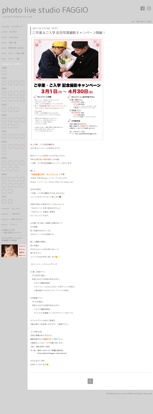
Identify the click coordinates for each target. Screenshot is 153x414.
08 (16, 93)
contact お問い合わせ (11, 219)
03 (4, 72)
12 (4, 83)
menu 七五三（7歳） (11, 58)
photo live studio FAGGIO (45, 10)
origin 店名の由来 (10, 37)
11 (10, 83)
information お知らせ (11, 64)
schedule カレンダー (11, 208)
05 (4, 99)
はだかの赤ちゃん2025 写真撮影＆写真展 (13, 239)
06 (4, 168)
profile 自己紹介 (9, 31)
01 (22, 99)
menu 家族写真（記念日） (13, 48)
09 (16, 119)
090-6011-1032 (144, 21)
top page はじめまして (12, 26)
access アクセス (9, 224)
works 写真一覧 (8, 42)
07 (16, 83)
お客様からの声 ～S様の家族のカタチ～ (13, 231)
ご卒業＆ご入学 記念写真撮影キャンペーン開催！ (69, 32)
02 (22, 83)
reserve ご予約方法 (10, 214)
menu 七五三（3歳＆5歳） (13, 53)
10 (10, 136)
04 (10, 99)
